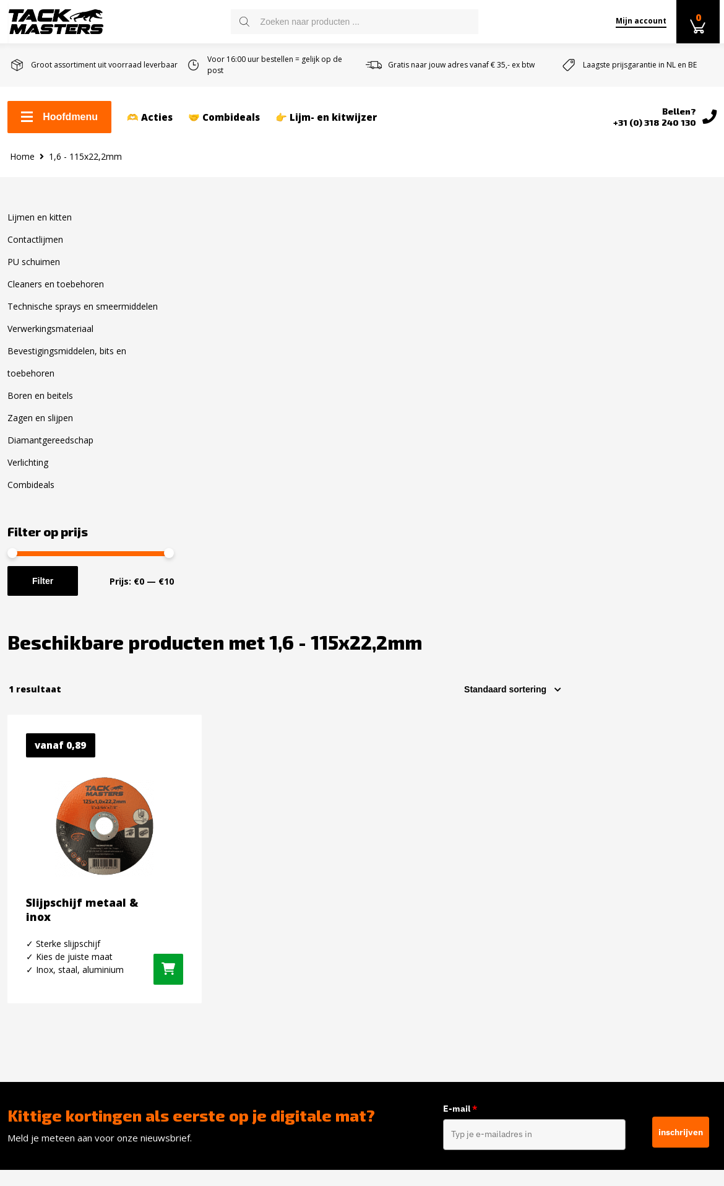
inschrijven (680, 750)
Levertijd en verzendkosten (69, 900)
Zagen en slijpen (40, 428)
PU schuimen (33, 271)
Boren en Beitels (226, 1029)
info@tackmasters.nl (449, 957)
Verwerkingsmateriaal (50, 338)
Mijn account (638, 20)
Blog (17, 999)
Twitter (579, 906)
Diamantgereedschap (50, 450)
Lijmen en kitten (39, 227)
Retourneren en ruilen (58, 920)
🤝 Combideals (224, 118)
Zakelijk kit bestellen (54, 880)
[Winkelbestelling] (667, 281)
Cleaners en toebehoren (55, 294)
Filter (42, 591)
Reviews (26, 980)
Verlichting (27, 472)
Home (22, 166)
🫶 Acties (150, 118)
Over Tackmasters (48, 960)
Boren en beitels (40, 405)
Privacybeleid (37, 1019)
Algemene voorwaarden (61, 940)
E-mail (461, 727)
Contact (24, 861)
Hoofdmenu (59, 118)
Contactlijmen (35, 249)
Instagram (586, 884)
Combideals (30, 494)
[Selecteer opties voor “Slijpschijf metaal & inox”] (324, 568)
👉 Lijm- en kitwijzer (326, 118)
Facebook (584, 863)
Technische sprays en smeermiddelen (82, 316)
